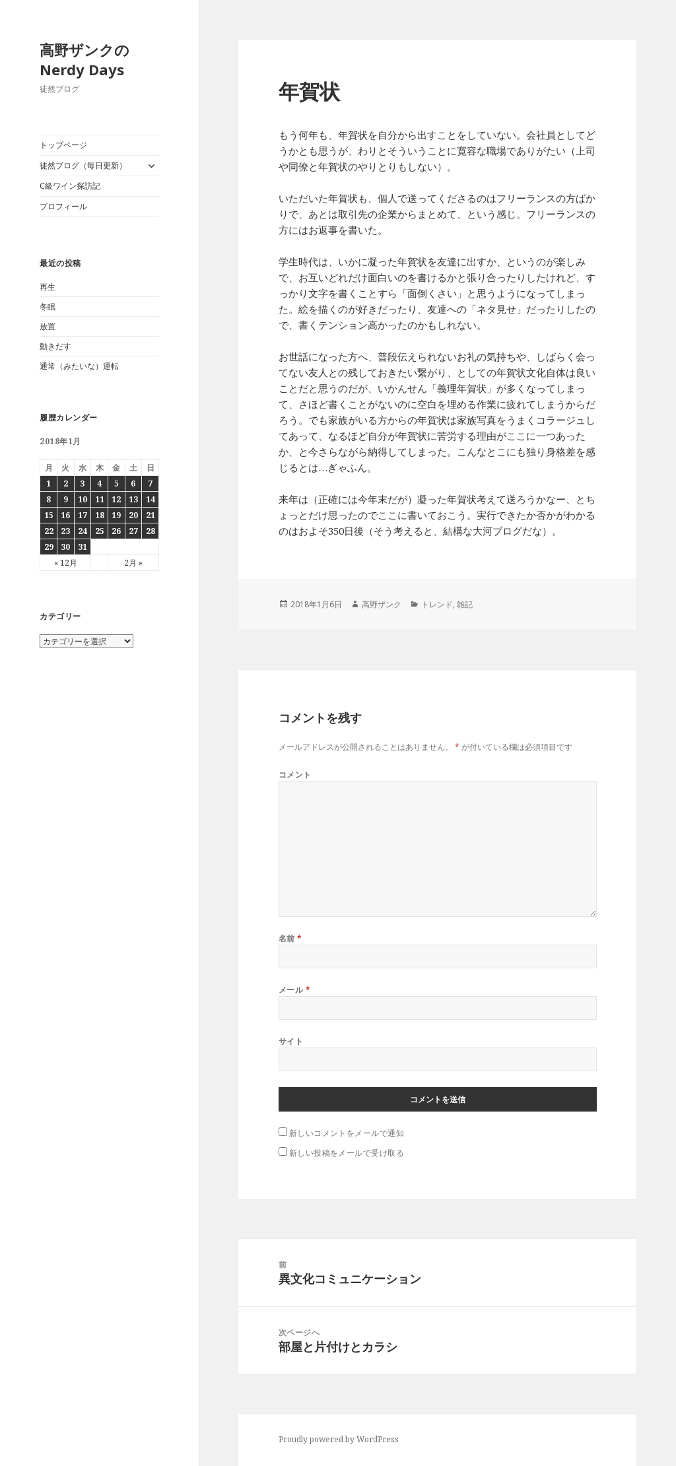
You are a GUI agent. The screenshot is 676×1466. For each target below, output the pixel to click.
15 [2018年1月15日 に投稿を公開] (48, 515)
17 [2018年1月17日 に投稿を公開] (82, 515)
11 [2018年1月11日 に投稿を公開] (99, 499)
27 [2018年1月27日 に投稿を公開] (133, 531)
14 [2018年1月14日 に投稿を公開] (150, 499)
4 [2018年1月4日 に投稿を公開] (99, 483)
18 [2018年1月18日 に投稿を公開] (99, 515)
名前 (290, 938)
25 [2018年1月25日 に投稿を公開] (99, 531)
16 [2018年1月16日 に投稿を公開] (65, 515)
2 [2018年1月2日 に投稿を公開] (65, 483)
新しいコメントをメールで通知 (347, 1133)
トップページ (63, 144)
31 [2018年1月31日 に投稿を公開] (82, 546)
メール (294, 989)
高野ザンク (381, 604)
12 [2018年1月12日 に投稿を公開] (116, 499)
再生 (47, 286)
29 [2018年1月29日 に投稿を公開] (48, 546)
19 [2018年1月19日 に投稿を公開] (116, 515)
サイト (291, 1041)
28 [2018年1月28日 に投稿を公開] (150, 531)
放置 (47, 326)
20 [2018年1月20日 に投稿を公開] (133, 515)
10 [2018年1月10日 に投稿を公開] (82, 499)
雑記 (465, 604)
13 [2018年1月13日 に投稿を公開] (133, 499)
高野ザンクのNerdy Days (84, 59)
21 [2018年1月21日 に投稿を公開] (150, 515)
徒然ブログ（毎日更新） (83, 165)
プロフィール (63, 206)
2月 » (133, 562)
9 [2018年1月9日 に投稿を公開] (65, 499)
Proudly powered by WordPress (339, 1439)
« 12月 (65, 562)
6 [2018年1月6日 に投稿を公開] (133, 483)
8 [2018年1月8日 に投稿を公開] (48, 499)
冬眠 (47, 306)
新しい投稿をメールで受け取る (347, 1152)
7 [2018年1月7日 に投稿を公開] (150, 483)
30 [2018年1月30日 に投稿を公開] (65, 546)
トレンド (437, 604)
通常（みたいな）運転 (79, 366)
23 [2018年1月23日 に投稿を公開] (65, 531)
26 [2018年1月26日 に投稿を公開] (116, 531)
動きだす (55, 346)
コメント (295, 774)
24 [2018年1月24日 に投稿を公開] (82, 531)
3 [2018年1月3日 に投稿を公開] (82, 483)
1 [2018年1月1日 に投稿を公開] (48, 483)
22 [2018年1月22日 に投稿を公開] (48, 531)
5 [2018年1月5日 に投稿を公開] (116, 483)
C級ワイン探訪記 (70, 185)
